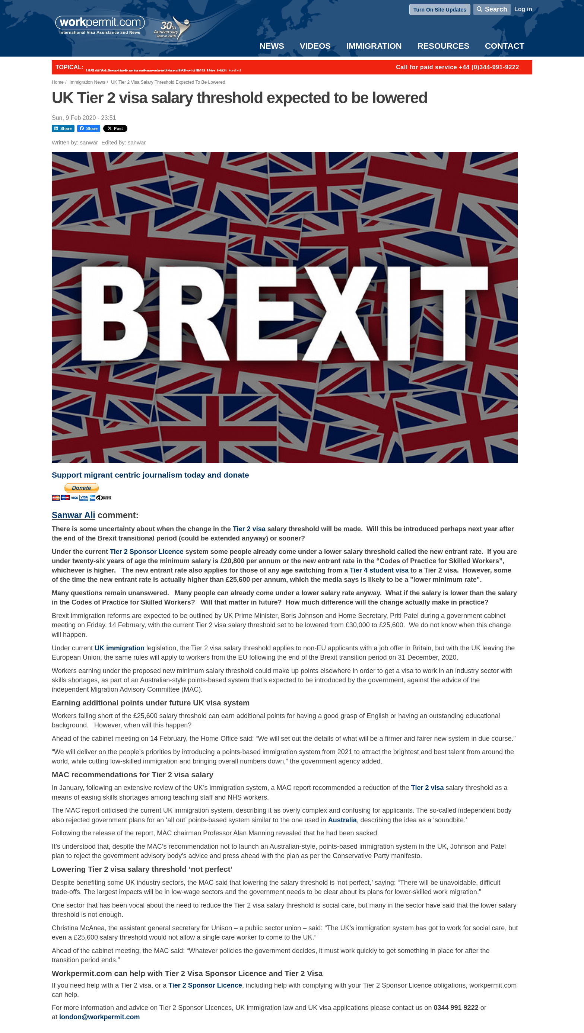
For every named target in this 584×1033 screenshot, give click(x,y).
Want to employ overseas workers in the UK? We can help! (163, 71)
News (272, 46)
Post (115, 128)
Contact (504, 46)
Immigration (374, 46)
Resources (443, 46)
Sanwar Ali (73, 515)
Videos (315, 46)
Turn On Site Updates (439, 10)
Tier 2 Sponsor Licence (147, 551)
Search (496, 9)
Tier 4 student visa (379, 570)
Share (63, 128)
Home (58, 82)
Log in (523, 9)
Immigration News (87, 82)
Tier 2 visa (249, 529)
